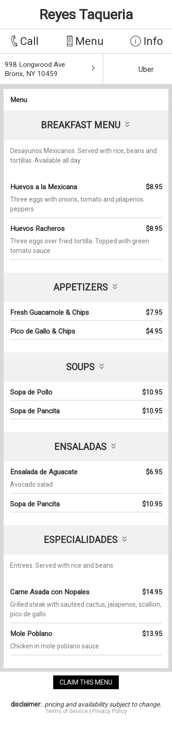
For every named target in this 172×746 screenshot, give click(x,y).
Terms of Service (66, 711)
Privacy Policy (109, 711)
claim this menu (86, 682)
